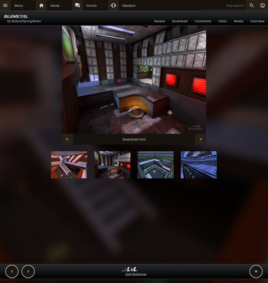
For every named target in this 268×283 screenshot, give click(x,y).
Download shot (134, 139)
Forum (91, 5)
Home (54, 5)
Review (159, 21)
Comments (203, 21)
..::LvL (129, 270)
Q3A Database (135, 274)
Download (180, 21)
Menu (18, 5)
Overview (257, 21)
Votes (222, 21)
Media (238, 21)
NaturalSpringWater (26, 21)
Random (129, 5)
